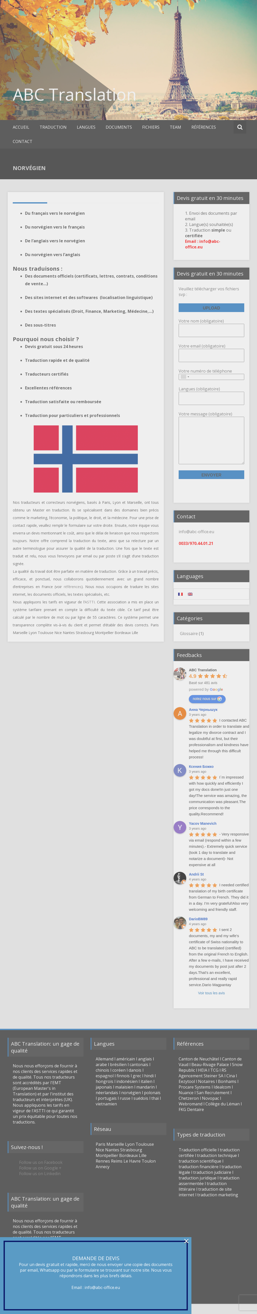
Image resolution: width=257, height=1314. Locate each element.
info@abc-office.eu (102, 1287)
